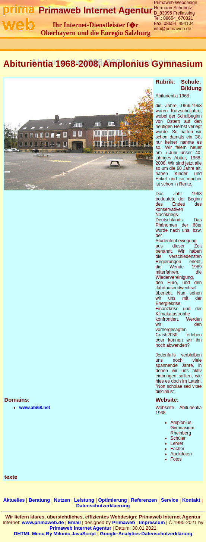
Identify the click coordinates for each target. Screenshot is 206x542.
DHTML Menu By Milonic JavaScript (55, 533)
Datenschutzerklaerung (103, 505)
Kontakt (191, 500)
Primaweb (123, 522)
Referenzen (144, 500)
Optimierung (112, 500)
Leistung (84, 500)
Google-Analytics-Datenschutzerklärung (146, 533)
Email (74, 522)
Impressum (152, 522)
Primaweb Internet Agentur (80, 528)
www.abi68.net (34, 407)
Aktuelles (14, 500)
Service (169, 500)
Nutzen (62, 500)
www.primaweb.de (43, 522)
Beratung (39, 500)
